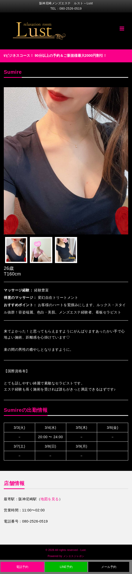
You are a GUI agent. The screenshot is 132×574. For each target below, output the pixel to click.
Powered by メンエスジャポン (66, 556)
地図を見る (49, 499)
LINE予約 (66, 567)
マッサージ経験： (18, 290)
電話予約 (22, 567)
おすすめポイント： (20, 305)
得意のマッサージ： (20, 297)
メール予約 (108, 567)
